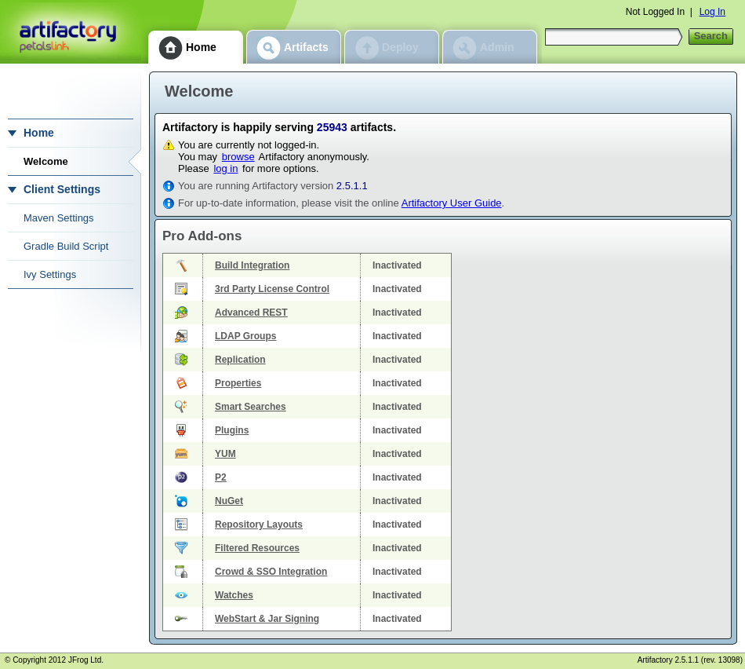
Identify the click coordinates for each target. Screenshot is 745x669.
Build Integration (252, 265)
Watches (234, 595)
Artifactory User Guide (452, 203)
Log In (712, 11)
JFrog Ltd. (86, 660)
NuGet (229, 500)
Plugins (232, 430)
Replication (240, 359)
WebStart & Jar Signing (267, 618)
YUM (225, 453)
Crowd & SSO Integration (271, 571)
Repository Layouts (259, 524)
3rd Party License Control (272, 288)
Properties (238, 383)
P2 (221, 477)
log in (225, 168)
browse (238, 157)
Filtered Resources (257, 548)
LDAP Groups (245, 336)
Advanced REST (251, 312)
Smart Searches (250, 406)
